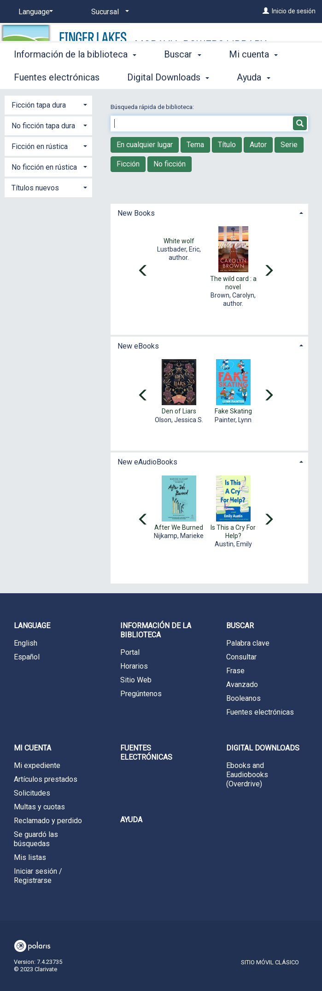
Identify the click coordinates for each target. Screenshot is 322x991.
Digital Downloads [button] (262, 748)
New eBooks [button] (138, 346)
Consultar (241, 657)
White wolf (179, 241)
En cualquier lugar (145, 144)
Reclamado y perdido (48, 820)
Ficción (128, 164)
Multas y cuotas (39, 806)
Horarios (134, 666)
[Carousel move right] (268, 271)
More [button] (247, 77)
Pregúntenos (141, 693)
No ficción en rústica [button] (44, 167)
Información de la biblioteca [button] (75, 75)
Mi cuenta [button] (32, 748)
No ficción (169, 164)
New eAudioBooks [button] (147, 462)
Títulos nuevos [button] (35, 187)
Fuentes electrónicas (260, 712)
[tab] (209, 212)
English (25, 643)
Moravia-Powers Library (201, 44)
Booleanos (243, 698)
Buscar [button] (182, 75)
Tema (195, 144)
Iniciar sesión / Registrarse (38, 876)
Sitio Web (136, 680)
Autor (258, 144)
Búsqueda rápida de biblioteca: (153, 106)
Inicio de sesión (294, 11)
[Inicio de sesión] (266, 11)
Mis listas (30, 857)
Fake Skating (233, 411)
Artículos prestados (45, 779)
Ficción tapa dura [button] (39, 105)
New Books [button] (136, 213)
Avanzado (242, 684)
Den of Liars (179, 411)
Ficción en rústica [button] (40, 146)
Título (227, 144)
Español (27, 657)
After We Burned (178, 527)
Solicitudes (32, 793)
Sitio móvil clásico (270, 962)
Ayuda (131, 819)
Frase (235, 670)
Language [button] (32, 625)
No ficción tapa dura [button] (43, 125)
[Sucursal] (108, 12)
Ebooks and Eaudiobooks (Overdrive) (247, 774)
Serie (289, 144)
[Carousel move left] (143, 271)
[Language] (34, 12)
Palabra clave (247, 643)
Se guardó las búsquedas (36, 839)
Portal (130, 652)
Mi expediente (37, 765)
